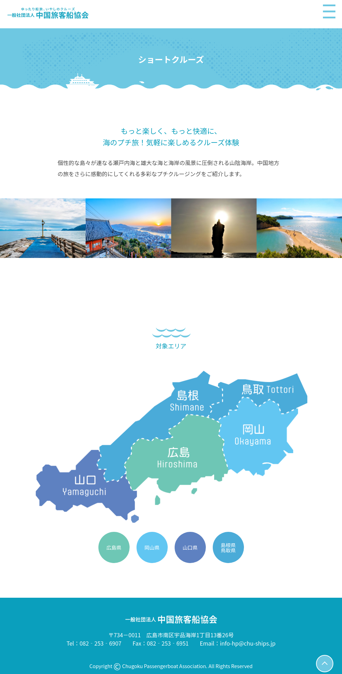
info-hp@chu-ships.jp (247, 643)
